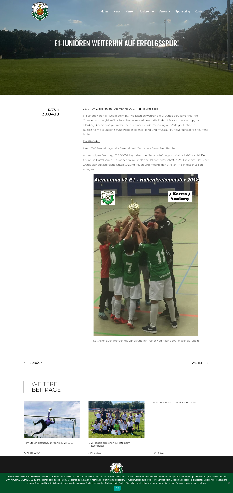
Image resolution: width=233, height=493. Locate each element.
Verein (164, 11)
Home (105, 11)
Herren (130, 11)
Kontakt (200, 11)
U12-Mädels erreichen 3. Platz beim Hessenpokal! (109, 444)
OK (117, 488)
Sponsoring (182, 11)
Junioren (146, 11)
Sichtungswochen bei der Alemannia (175, 402)
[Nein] (229, 482)
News (117, 11)
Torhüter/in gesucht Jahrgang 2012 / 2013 (48, 442)
